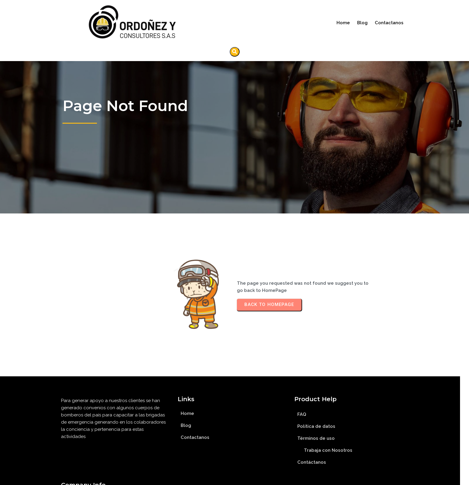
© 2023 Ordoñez (235, 478)
